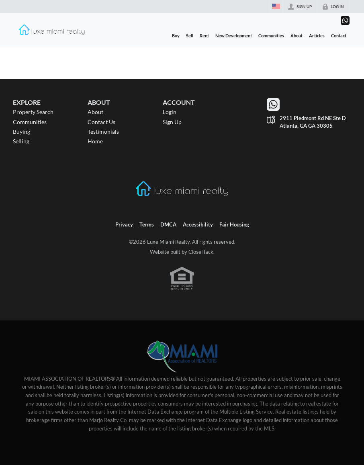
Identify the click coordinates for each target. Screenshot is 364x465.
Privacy (124, 225)
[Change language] (276, 6)
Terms (146, 225)
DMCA (168, 225)
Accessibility (198, 225)
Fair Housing (234, 225)
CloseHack (200, 252)
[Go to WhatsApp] (345, 20)
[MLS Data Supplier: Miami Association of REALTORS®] (182, 356)
